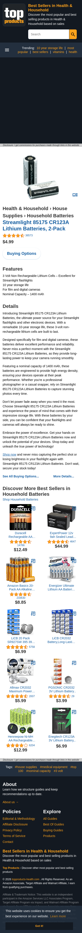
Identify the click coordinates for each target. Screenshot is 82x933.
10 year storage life (50, 48)
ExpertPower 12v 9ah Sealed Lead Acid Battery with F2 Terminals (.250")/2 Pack (61, 535)
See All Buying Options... (21, 476)
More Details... (63, 476)
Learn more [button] (58, 916)
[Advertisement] (41, 100)
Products (49, 836)
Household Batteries (50, 215)
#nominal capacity (38, 771)
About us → (11, 802)
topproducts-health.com (25, 879)
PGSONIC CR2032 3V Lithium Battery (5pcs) (61, 689)
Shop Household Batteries (20, 499)
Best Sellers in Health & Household (35, 851)
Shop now (9, 454)
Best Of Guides (53, 824)
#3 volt (58, 771)
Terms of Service (14, 836)
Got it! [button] (39, 926)
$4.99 (8, 241)
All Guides (50, 818)
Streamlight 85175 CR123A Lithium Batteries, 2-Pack (36, 225)
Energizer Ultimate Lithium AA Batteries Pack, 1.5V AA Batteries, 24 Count (61, 587)
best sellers (40, 52)
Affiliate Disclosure (15, 824)
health (73, 52)
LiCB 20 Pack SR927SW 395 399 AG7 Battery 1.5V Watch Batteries (20, 640)
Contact (8, 842)
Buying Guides (53, 830)
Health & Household (25, 208)
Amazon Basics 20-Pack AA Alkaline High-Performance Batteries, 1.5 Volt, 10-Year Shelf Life (20, 587)
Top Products (11, 868)
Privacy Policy (12, 830)
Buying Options (21, 253)
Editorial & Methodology (19, 818)
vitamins (58, 52)
